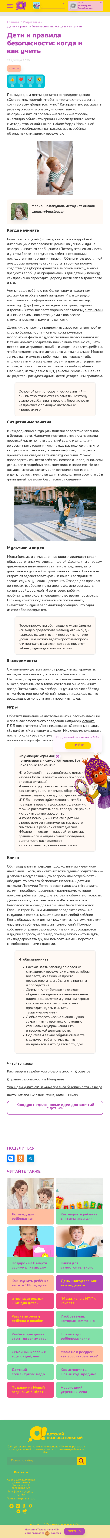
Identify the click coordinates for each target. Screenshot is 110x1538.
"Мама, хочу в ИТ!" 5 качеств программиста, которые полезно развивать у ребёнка (79, 1301)
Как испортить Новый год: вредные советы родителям (79, 1372)
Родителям (31, 22)
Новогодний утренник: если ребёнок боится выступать (75, 1390)
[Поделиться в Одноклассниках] (20, 1158)
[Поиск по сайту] (42, 1461)
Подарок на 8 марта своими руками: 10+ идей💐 (29, 1266)
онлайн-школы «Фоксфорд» (52, 124)
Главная (13, 22)
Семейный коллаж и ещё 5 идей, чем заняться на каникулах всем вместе (29, 1355)
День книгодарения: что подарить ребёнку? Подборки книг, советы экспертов (79, 1284)
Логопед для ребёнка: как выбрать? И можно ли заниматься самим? (28, 1217)
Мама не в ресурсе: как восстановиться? (79, 1354)
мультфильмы (91, 310)
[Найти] (81, 1461)
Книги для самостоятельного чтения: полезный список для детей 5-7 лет (79, 1266)
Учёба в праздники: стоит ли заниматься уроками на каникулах (30, 1337)
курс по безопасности (24, 332)
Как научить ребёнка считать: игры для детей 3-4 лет (79, 1217)
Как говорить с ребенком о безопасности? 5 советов (49, 1071)
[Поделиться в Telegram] (30, 1158)
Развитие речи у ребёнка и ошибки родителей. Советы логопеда (29, 1319)
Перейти (78, 745)
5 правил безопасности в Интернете (35, 1079)
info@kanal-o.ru (25, 1499)
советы (14, 68)
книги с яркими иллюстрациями (35, 315)
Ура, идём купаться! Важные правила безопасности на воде (54, 1087)
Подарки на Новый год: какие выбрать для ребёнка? (29, 1390)
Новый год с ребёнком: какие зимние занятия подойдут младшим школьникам (78, 1337)
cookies (56, 1533)
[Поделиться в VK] (11, 1158)
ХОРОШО (74, 1531)
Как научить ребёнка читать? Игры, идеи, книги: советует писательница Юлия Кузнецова (30, 1284)
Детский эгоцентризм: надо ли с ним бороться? (29, 1372)
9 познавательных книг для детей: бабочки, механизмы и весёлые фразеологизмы (29, 1301)
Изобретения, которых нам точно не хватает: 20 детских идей (78, 1319)
